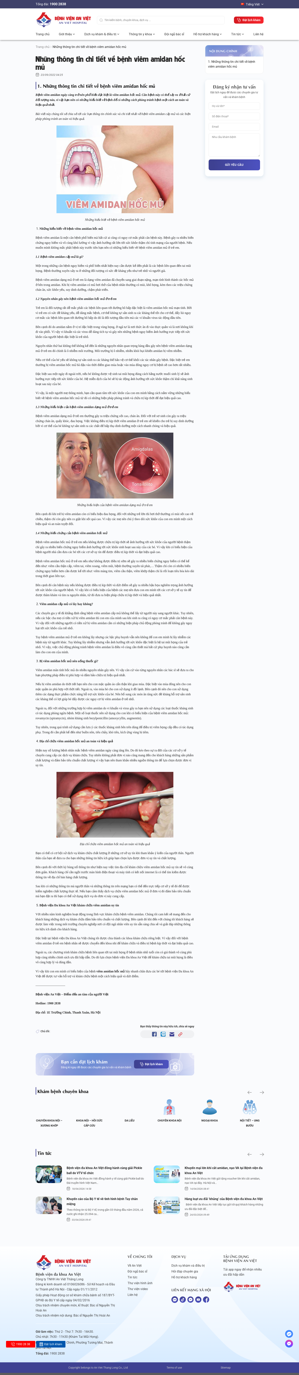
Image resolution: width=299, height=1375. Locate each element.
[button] (249, 1092)
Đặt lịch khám (151, 1064)
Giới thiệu (65, 34)
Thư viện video (138, 1291)
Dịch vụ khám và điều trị (188, 1268)
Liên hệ (258, 34)
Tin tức (236, 34)
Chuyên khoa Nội (170, 1120)
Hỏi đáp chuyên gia (184, 1273)
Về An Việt (135, 1268)
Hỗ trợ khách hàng (206, 34)
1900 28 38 (20, 1344)
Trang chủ (42, 34)
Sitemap (226, 1369)
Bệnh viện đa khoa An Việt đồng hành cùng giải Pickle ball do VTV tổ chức (103, 1171)
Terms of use (174, 1369)
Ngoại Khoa (209, 1120)
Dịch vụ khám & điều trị (100, 34)
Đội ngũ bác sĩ (174, 34)
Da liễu (129, 1120)
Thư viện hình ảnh (140, 1285)
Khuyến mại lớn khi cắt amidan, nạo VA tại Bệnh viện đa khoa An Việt (222, 1171)
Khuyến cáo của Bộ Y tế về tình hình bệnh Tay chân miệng (106, 1203)
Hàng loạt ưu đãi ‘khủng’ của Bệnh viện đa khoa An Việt (222, 1203)
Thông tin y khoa (140, 34)
